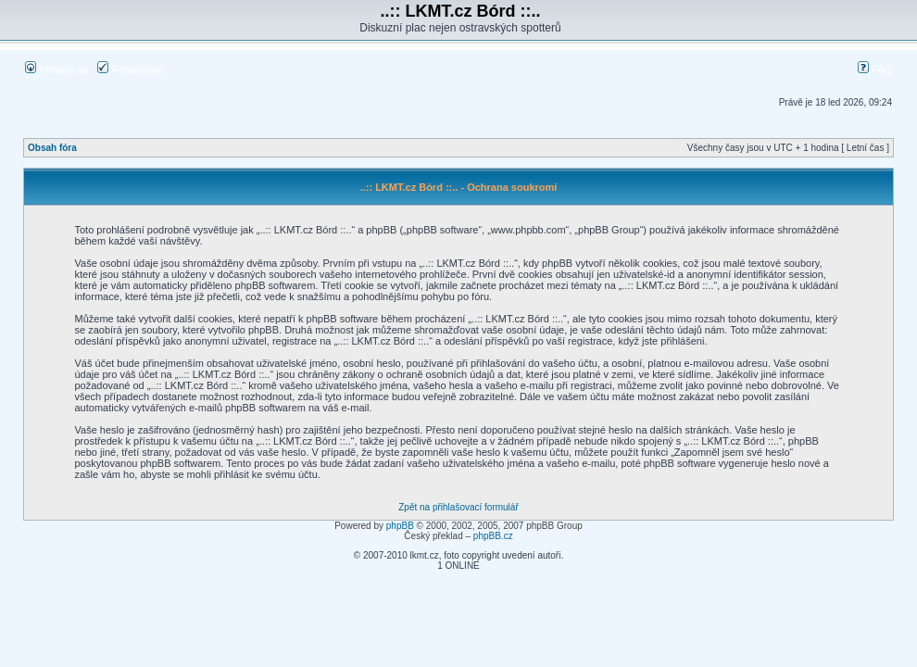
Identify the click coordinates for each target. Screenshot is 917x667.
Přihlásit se (57, 69)
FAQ (875, 69)
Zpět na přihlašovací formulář (458, 507)
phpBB (400, 526)
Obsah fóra (52, 148)
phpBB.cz (493, 536)
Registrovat (130, 69)
